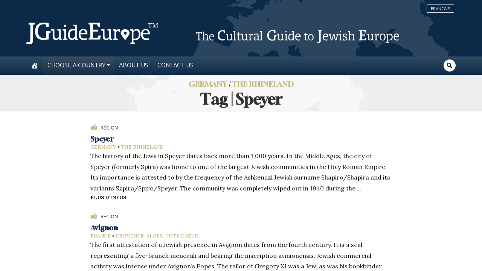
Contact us (175, 65)
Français (440, 8)
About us (133, 65)
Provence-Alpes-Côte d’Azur (157, 236)
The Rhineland (263, 84)
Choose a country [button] (76, 65)
